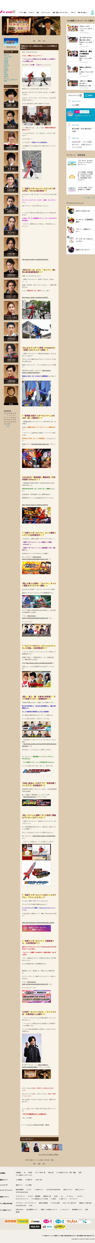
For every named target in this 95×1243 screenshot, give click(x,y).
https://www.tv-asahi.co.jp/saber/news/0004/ (39, 663)
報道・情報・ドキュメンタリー (60, 12)
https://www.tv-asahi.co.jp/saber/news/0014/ (35, 259)
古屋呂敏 (6, 74)
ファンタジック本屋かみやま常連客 (35, 1124)
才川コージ (6, 77)
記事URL (47, 1124)
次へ (44, 41)
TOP (39, 41)
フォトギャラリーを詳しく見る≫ (48, 1154)
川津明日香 (6, 65)
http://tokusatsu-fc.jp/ (29, 797)
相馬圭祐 (6, 60)
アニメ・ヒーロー (45, 12)
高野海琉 (6, 76)
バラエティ (31, 12)
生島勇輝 (6, 69)
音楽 (37, 12)
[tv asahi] (8, 12)
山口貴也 (6, 63)
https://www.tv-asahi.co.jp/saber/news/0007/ (35, 297)
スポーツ (73, 12)
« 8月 (8, 426)
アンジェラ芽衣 (7, 56)
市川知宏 (6, 58)
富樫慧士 (6, 70)
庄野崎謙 (6, 61)
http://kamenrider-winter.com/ (40, 444)
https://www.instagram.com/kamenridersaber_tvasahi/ (38, 922)
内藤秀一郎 (6, 54)
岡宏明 (5, 72)
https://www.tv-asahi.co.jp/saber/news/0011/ (35, 505)
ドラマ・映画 (22, 12)
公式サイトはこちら (11, 46)
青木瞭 (5, 67)
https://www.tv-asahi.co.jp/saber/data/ (44, 836)
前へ (34, 41)
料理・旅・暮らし (82, 12)
